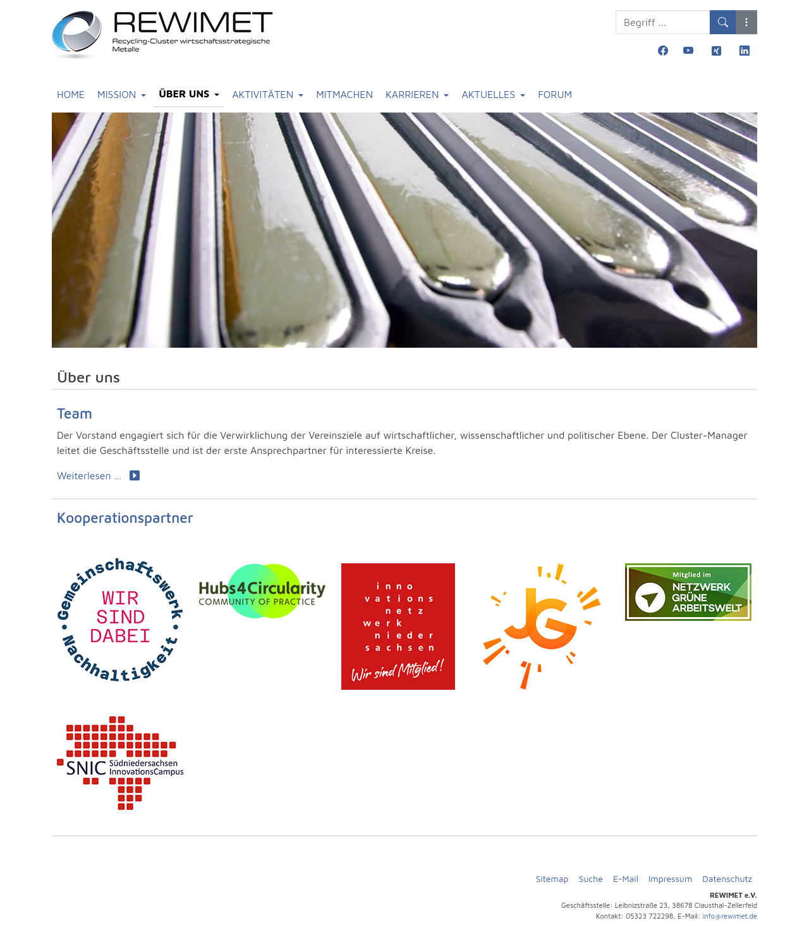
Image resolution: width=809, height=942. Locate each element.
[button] (746, 22)
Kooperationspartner (125, 517)
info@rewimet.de (730, 916)
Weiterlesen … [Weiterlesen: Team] (98, 475)
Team (74, 413)
